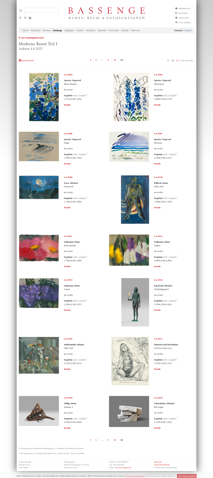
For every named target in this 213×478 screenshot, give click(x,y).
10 (115, 60)
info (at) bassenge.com (122, 467)
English (188, 30)
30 (173, 60)
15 (168, 60)
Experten (102, 30)
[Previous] (90, 60)
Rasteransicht (26, 60)
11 (121, 60)
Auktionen (35, 30)
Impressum (158, 462)
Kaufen (79, 30)
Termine (46, 30)
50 (177, 60)
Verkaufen (91, 30)
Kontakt (125, 30)
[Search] (41, 10)
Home (25, 30)
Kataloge (57, 30)
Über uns (135, 30)
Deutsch (178, 30)
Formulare (114, 30)
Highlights (69, 30)
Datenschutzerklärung (162, 465)
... (102, 60)
